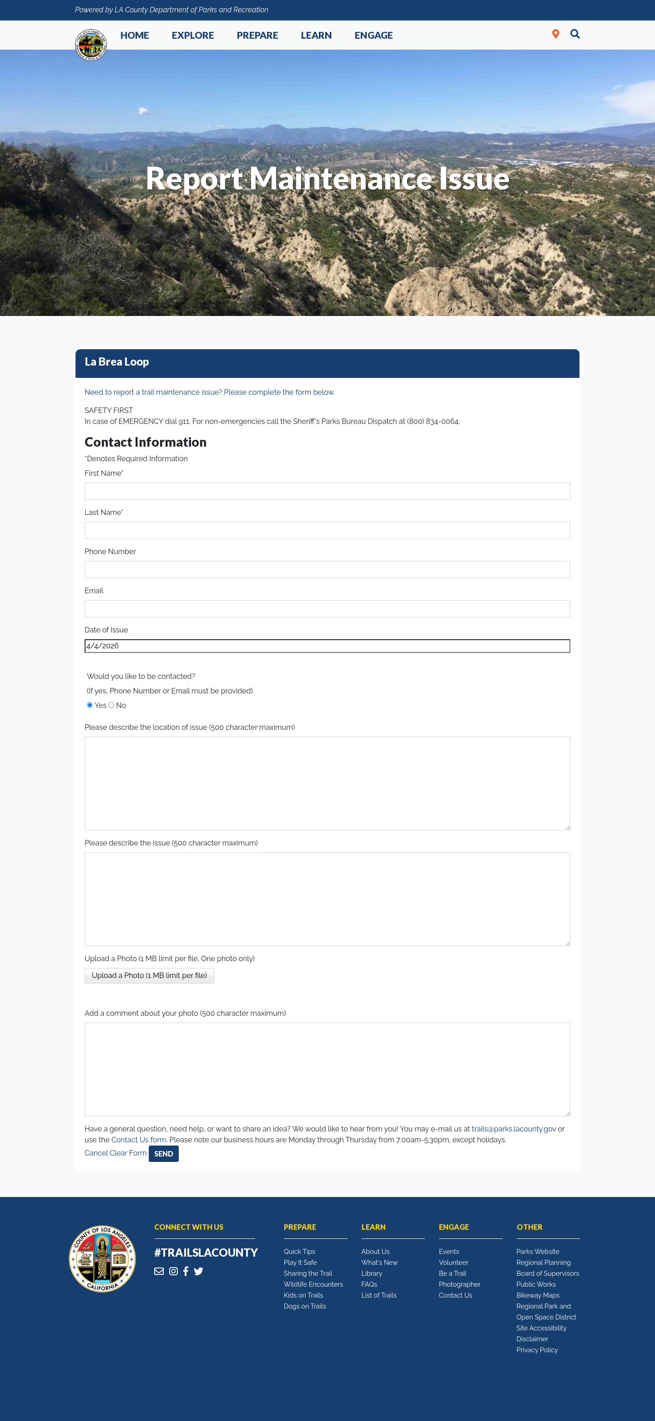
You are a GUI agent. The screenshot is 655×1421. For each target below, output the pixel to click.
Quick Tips (299, 1251)
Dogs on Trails (305, 1306)
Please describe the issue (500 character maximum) (171, 843)
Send (163, 1153)
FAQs (370, 1284)
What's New (380, 1262)
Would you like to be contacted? (141, 676)
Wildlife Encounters (313, 1284)
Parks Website (538, 1251)
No (121, 705)
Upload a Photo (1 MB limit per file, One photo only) (170, 958)
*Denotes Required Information (136, 458)
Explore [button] (193, 35)
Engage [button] (374, 35)
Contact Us (455, 1295)
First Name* (104, 473)
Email (94, 590)
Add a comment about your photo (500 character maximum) (185, 1013)
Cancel (96, 1153)
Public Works (536, 1284)
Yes (100, 705)
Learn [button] (316, 35)
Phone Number (110, 551)
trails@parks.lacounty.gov (514, 1129)
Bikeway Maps (538, 1295)
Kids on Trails (303, 1295)
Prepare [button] (257, 35)
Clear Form (129, 1153)
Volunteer (454, 1262)
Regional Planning (544, 1262)
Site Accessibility (542, 1328)
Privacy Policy (537, 1350)
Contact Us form (138, 1140)
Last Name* (104, 512)
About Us (376, 1251)
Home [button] (135, 35)
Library (372, 1273)
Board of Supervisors (548, 1273)
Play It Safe (300, 1262)
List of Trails (379, 1295)
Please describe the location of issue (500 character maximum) (190, 727)
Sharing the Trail (308, 1273)
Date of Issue (106, 630)
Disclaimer (533, 1339)
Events (449, 1251)
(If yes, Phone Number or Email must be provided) (170, 691)
